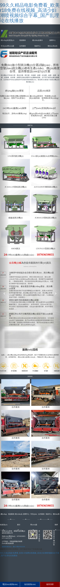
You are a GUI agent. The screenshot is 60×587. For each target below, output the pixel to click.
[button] (4, 293)
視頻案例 (22, 40)
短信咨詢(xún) (30, 584)
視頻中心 (37, 46)
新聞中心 (26, 514)
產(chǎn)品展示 (37, 40)
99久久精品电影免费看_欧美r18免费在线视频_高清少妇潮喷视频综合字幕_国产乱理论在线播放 (30, 12)
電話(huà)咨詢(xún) (10, 584)
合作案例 (22, 46)
